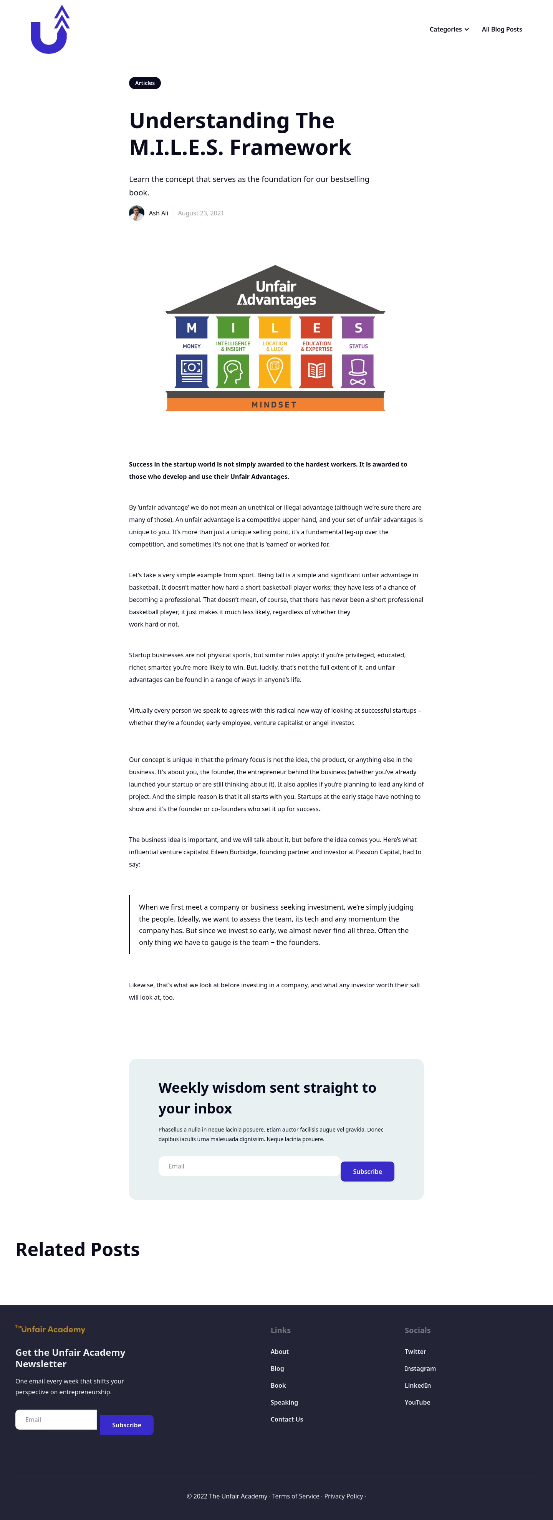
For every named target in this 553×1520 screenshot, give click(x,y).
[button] (450, 29)
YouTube (417, 1402)
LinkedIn (418, 1385)
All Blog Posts (502, 29)
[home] (50, 29)
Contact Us (287, 1419)
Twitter (415, 1351)
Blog (277, 1368)
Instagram (420, 1368)
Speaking (284, 1402)
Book (278, 1385)
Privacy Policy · (345, 1496)
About (280, 1351)
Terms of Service (296, 1496)
